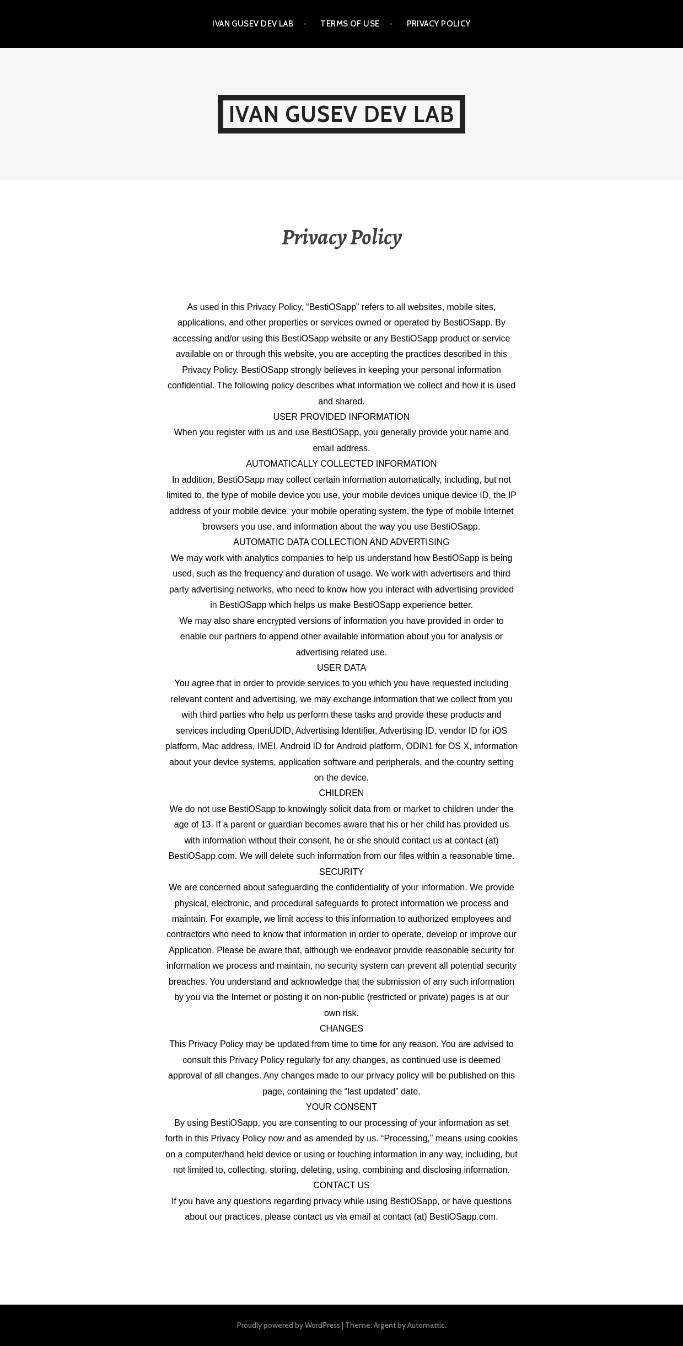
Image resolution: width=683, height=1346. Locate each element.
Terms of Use (349, 24)
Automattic (426, 1325)
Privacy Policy (439, 24)
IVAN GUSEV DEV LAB (252, 24)
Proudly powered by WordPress (288, 1325)
